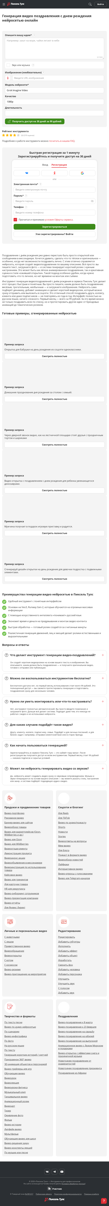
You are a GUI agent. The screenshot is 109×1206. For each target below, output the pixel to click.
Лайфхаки (63, 864)
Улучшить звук (66, 983)
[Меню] (4, 4)
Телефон (19, 207)
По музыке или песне (16, 1152)
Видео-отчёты (12, 902)
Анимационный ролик (16, 1101)
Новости (63, 831)
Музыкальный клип (15, 1092)
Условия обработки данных (73, 1183)
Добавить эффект (67, 950)
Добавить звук (66, 992)
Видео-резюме (12, 969)
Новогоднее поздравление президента (80, 1068)
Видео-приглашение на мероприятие (25, 974)
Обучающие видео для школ (20, 1138)
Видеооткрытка (13, 955)
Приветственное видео (17, 946)
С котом (8, 960)
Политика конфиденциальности (68, 1194)
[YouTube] (62, 1172)
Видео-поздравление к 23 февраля (77, 1026)
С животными (12, 937)
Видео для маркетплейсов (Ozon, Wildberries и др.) (22, 833)
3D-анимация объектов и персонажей (25, 1064)
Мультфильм (11, 1134)
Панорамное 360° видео (17, 1059)
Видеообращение (14, 950)
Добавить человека (69, 969)
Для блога (63, 850)
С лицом (9, 941)
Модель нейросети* (17, 84)
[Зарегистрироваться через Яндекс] (54, 173)
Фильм (8, 1120)
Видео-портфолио (14, 813)
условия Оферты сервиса (59, 219)
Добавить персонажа (70, 974)
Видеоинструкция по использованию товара (25, 869)
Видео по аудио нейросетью (20, 1026)
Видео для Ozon (13, 839)
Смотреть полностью (54, 356)
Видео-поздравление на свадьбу (76, 1031)
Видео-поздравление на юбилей (76, 1036)
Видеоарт (9, 1106)
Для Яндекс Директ (14, 907)
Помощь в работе (91, 1194)
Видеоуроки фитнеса (16, 1087)
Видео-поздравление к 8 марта (75, 1022)
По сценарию (11, 1031)
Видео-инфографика (15, 1036)
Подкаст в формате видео (72, 855)
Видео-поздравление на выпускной (78, 1041)
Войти (100, 4)
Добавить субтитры (69, 941)
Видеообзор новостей (70, 859)
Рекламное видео (14, 817)
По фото (9, 1041)
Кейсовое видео (13, 874)
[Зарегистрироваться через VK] (27, 173)
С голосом (64, 988)
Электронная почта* (26, 184)
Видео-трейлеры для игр (18, 1068)
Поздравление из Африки (72, 1073)
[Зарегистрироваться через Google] (82, 173)
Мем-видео (64, 845)
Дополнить (64, 946)
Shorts (61, 827)
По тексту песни (13, 1022)
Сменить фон (65, 965)
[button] (104, 1201)
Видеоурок (10, 1078)
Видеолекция (11, 1082)
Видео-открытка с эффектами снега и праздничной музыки (78, 1055)
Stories (62, 836)
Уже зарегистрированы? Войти (54, 234)
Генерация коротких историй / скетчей (26, 1054)
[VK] (47, 1172)
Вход (45, 164)
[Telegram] (54, 1172)
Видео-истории (12, 1124)
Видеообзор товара (15, 827)
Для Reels (63, 813)
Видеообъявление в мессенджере (23, 862)
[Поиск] (90, 4)
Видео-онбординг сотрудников (21, 893)
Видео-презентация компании (21, 898)
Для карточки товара (16, 884)
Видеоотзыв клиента (15, 848)
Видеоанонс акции (14, 858)
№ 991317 (29, 1194)
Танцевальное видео (16, 1096)
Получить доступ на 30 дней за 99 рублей (34, 121)
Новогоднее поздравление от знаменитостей (74, 1062)
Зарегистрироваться (54, 226)
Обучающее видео (14, 1073)
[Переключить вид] (92, 201)
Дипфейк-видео (13, 1129)
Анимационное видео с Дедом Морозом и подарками (80, 1047)
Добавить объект (67, 955)
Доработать (65, 960)
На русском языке (14, 1045)
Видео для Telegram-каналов (74, 878)
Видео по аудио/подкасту (72, 822)
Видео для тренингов (16, 879)
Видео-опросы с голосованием (75, 873)
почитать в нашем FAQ (62, 141)
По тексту (9, 1050)
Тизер (7, 1110)
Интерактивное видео (70, 869)
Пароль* (19, 195)
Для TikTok (64, 817)
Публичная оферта (44, 1194)
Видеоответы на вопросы (72, 841)
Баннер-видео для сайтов (18, 822)
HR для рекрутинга (14, 888)
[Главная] (15, 4)
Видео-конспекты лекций (18, 1147)
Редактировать (66, 937)
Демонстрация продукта (18, 853)
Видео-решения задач (16, 1143)
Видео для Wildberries (16, 844)
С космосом (10, 965)
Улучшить (63, 978)
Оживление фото (13, 1115)
